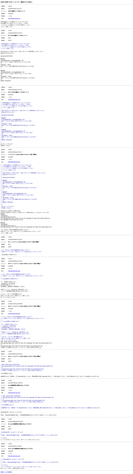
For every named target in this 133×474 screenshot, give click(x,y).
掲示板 (10, 472)
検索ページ (4, 472)
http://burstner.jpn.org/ (14, 18)
